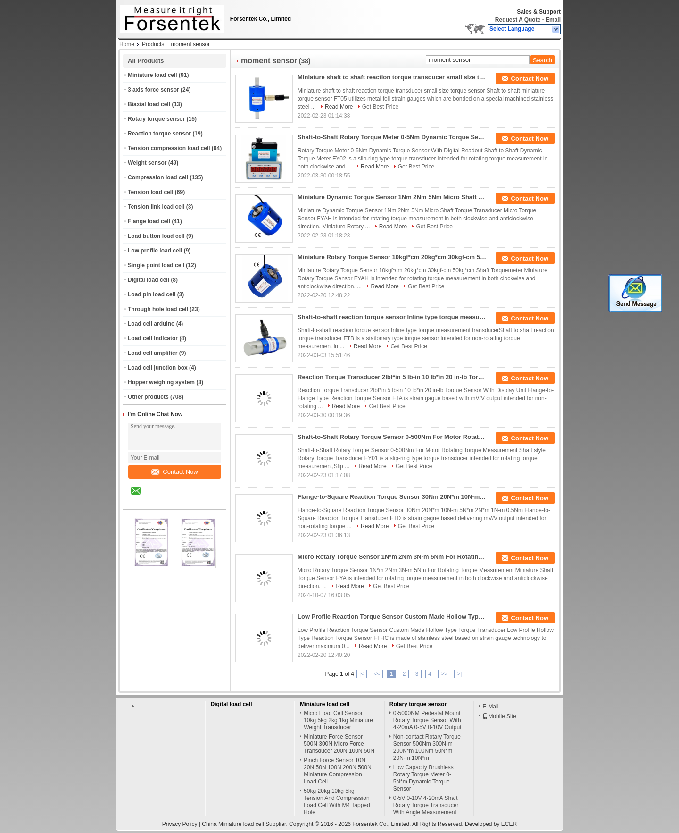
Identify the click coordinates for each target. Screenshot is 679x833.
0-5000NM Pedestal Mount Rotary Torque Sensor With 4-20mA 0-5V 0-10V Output (427, 720)
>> (444, 674)
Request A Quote (517, 20)
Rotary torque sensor (156, 119)
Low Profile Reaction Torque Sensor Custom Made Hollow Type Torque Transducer (392, 616)
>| (459, 674)
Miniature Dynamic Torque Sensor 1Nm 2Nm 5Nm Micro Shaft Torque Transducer (392, 197)
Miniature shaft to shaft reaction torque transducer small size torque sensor (392, 77)
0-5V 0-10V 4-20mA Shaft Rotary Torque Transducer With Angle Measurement (426, 805)
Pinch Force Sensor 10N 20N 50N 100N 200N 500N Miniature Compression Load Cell (337, 771)
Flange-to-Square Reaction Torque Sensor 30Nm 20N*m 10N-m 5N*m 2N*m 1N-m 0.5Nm (392, 496)
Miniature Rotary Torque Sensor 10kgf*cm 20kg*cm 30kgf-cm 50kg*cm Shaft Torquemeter (392, 257)
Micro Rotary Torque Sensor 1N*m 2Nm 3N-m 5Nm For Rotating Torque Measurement (392, 556)
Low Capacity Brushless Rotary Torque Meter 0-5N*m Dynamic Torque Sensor (423, 778)
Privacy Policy (180, 824)
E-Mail (490, 706)
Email (553, 20)
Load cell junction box (158, 367)
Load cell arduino (151, 323)
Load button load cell (156, 236)
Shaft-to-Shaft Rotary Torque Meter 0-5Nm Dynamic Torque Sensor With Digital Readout (392, 137)
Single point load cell (156, 265)
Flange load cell (149, 221)
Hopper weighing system (161, 382)
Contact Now (174, 471)
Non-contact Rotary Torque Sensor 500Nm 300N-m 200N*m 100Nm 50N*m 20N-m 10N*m (427, 747)
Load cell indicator (153, 338)
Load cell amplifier (152, 353)
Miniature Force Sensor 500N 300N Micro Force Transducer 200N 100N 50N (339, 743)
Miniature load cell (152, 75)
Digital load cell (148, 280)
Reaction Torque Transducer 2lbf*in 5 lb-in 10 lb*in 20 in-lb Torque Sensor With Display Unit (392, 376)
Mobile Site (499, 716)
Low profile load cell (155, 250)
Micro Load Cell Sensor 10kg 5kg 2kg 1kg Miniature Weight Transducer (338, 720)
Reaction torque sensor (159, 133)
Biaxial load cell (149, 104)
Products (153, 44)
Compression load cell (158, 177)
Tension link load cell (156, 206)
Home (126, 44)
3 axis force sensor (153, 89)
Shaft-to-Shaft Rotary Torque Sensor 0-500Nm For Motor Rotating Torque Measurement (392, 436)
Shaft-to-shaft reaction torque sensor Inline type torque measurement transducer (392, 316)
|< (361, 674)
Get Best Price (380, 106)
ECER (509, 824)
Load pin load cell (151, 294)
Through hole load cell (158, 309)
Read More (339, 106)
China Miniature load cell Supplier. (245, 824)
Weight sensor (147, 163)
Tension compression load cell (169, 148)
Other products (148, 397)
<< (376, 674)
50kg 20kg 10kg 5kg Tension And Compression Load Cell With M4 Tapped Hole (337, 802)
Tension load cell (150, 192)
